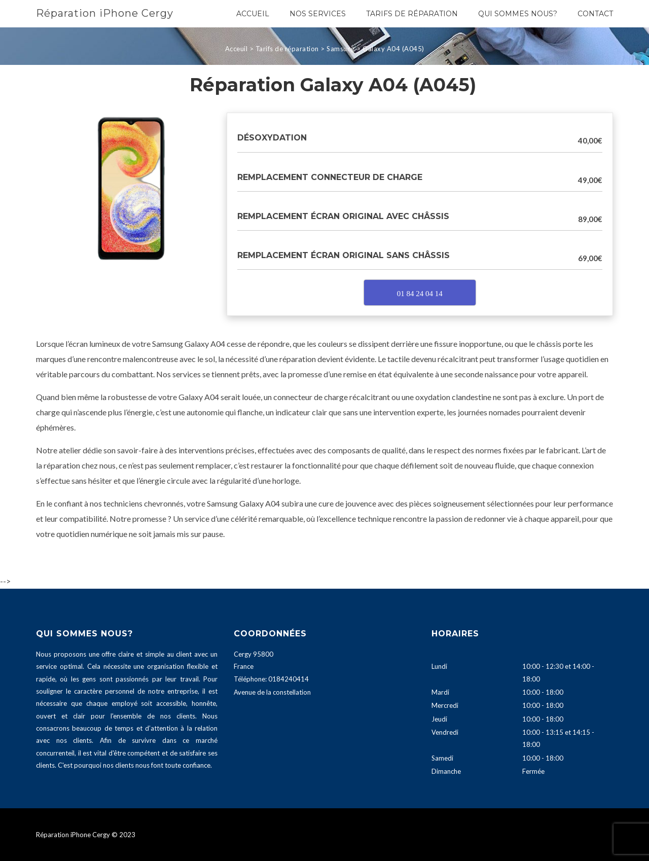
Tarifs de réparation (412, 13)
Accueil (252, 13)
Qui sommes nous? (517, 13)
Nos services (318, 13)
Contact (595, 13)
